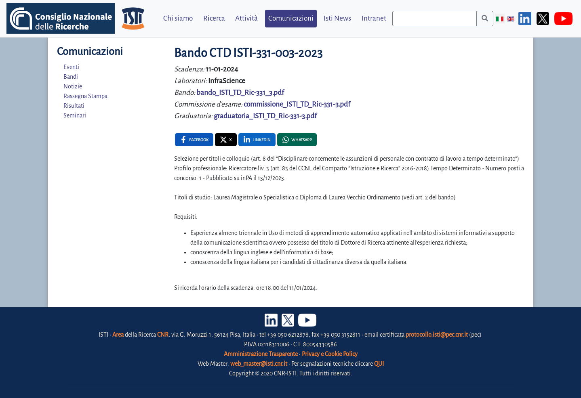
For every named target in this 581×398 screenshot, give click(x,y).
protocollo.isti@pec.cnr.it (437, 334)
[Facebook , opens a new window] (194, 139)
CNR (162, 334)
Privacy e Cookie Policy (330, 354)
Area (118, 334)
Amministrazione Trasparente (261, 354)
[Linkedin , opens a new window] (257, 139)
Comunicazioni (291, 18)
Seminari (74, 115)
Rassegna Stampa (85, 96)
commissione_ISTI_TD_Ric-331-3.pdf (297, 104)
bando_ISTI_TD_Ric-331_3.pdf (240, 92)
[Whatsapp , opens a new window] (297, 139)
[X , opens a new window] (226, 139)
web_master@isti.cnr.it (258, 363)
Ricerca (214, 18)
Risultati (73, 106)
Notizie (72, 86)
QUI (379, 363)
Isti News (337, 18)
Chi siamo (178, 18)
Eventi (71, 67)
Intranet (374, 18)
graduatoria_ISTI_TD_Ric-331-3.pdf (265, 116)
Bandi (70, 76)
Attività (246, 18)
